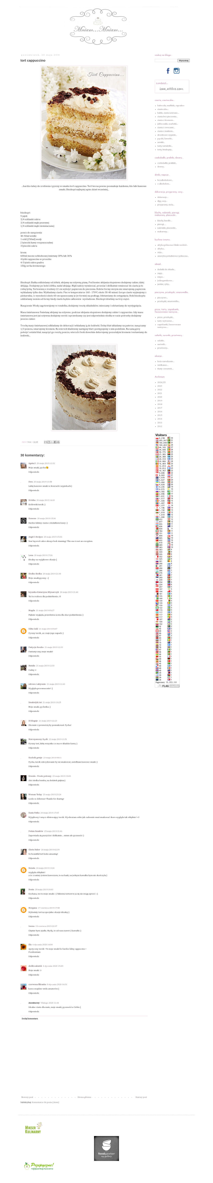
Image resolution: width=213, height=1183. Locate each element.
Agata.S (32, 463)
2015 (159, 415)
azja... (160, 252)
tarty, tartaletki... (165, 146)
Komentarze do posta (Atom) (45, 1102)
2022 (159, 390)
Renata (31, 868)
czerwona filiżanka (37, 984)
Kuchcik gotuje (35, 758)
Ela (29, 945)
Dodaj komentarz (30, 1019)
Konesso (32, 518)
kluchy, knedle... (164, 221)
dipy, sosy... (162, 201)
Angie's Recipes (35, 537)
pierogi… (161, 224)
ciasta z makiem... (165, 131)
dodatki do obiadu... (166, 269)
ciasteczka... (163, 109)
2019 (159, 401)
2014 (159, 419)
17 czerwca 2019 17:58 (49, 908)
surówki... (161, 344)
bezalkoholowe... (165, 180)
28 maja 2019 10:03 (44, 889)
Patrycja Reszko (36, 647)
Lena (30, 555)
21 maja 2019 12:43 (56, 684)
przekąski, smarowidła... (168, 301)
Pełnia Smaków (35, 831)
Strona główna (84, 1097)
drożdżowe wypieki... (167, 135)
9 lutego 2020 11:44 (50, 1003)
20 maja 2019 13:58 (43, 482)
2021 (159, 393)
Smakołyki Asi (35, 702)
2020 (159, 397)
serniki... (161, 142)
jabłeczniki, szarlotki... (167, 124)
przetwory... (162, 348)
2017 (159, 408)
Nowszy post (27, 1097)
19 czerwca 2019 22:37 (46, 926)
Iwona (31, 926)
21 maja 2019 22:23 (48, 721)
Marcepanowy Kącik (38, 739)
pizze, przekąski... (165, 317)
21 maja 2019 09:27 (45, 610)
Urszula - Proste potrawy (39, 776)
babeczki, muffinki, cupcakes (170, 106)
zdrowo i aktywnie (37, 684)
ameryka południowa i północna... (173, 256)
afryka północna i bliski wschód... (172, 245)
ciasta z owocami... (166, 128)
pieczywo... (162, 298)
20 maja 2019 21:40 (69, 592)
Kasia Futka (33, 813)
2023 (159, 386)
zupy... (160, 273)
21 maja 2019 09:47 (48, 629)
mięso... (160, 277)
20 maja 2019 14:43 (45, 500)
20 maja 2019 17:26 (43, 555)
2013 (159, 423)
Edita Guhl (33, 629)
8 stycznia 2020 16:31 (57, 984)
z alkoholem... (163, 184)
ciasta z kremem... (165, 120)
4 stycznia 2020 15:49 (53, 966)
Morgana (32, 908)
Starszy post (141, 1097)
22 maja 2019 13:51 (58, 739)
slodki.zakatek (35, 966)
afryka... (161, 249)
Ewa (30, 482)
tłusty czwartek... (165, 369)
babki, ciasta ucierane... (168, 113)
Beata (31, 889)
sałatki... (161, 341)
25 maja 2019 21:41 (53, 831)
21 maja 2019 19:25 (52, 702)
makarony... (162, 232)
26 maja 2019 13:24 (45, 868)
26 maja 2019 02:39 (50, 850)
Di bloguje (33, 721)
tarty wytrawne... (165, 321)
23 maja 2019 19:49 (61, 776)
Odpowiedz (33, 472)
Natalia (31, 666)
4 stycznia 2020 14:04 (42, 945)
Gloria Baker (34, 850)
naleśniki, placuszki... (167, 228)
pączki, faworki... (165, 139)
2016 (159, 412)
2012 (159, 426)
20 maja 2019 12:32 (46, 463)
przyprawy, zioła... (166, 205)
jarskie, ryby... (163, 284)
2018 (159, 404)
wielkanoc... (162, 365)
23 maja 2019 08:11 (52, 758)
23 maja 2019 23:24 (52, 795)
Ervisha (31, 500)
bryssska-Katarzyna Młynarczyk (43, 592)
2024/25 (161, 382)
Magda (31, 610)
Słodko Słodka (35, 574)
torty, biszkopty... (165, 150)
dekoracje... (162, 197)
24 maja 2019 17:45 (49, 813)
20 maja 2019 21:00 (52, 574)
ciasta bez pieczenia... (167, 117)
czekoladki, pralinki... (167, 163)
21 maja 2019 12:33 (54, 647)
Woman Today (35, 795)
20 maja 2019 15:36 (46, 518)
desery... (161, 167)
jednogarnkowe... (165, 281)
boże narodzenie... (166, 361)
